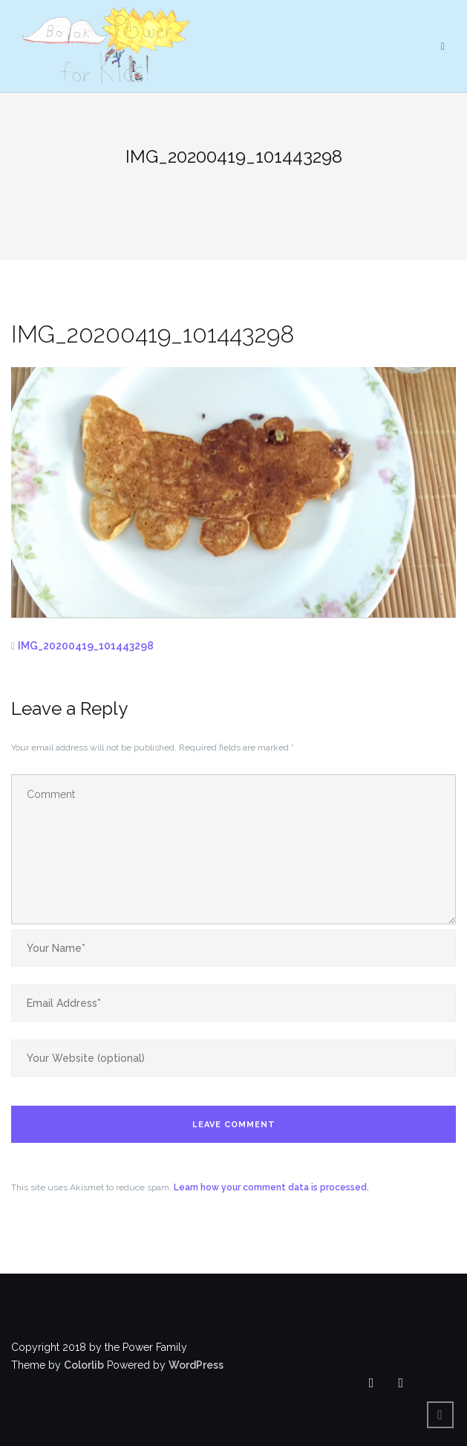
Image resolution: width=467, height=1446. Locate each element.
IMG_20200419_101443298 (86, 646)
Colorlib (84, 1365)
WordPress (196, 1365)
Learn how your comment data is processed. (271, 1187)
